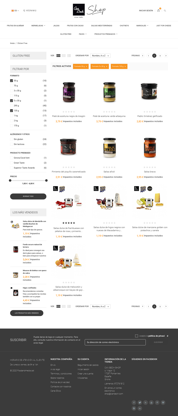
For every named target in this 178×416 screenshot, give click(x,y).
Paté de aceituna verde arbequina (109, 116)
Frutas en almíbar (15, 26)
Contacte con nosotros (61, 386)
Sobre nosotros (57, 378)
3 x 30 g (30, 90)
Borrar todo (28, 196)
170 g (30, 125)
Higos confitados (29, 288)
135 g (30, 110)
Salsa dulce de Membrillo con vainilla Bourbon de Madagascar (34, 223)
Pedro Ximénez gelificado (149, 116)
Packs (82, 34)
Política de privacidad (60, 382)
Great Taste (30, 162)
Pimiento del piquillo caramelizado (69, 171)
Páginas (136, 55)
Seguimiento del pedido (88, 365)
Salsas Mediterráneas (101, 26)
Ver (52, 55)
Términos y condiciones (61, 373)
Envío (53, 365)
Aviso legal (55, 369)
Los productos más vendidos (27, 313)
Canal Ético (56, 391)
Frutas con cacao (75, 26)
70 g (30, 85)
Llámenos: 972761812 (114, 383)
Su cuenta (83, 359)
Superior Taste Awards (30, 167)
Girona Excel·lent (30, 157)
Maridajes (141, 26)
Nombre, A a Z (101, 55)
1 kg (30, 115)
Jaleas (56, 26)
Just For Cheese (163, 26)
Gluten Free (65, 34)
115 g (30, 95)
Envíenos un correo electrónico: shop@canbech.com (114, 391)
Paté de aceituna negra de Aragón (68, 116)
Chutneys (124, 26)
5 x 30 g (30, 100)
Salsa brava (150, 171)
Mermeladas (37, 26)
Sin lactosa (30, 144)
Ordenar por (82, 55)
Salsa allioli (109, 171)
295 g (30, 105)
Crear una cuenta (85, 373)
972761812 (29, 10)
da (166, 336)
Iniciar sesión (83, 369)
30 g (30, 80)
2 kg (30, 120)
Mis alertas (82, 378)
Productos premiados (105, 34)
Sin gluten (30, 139)
